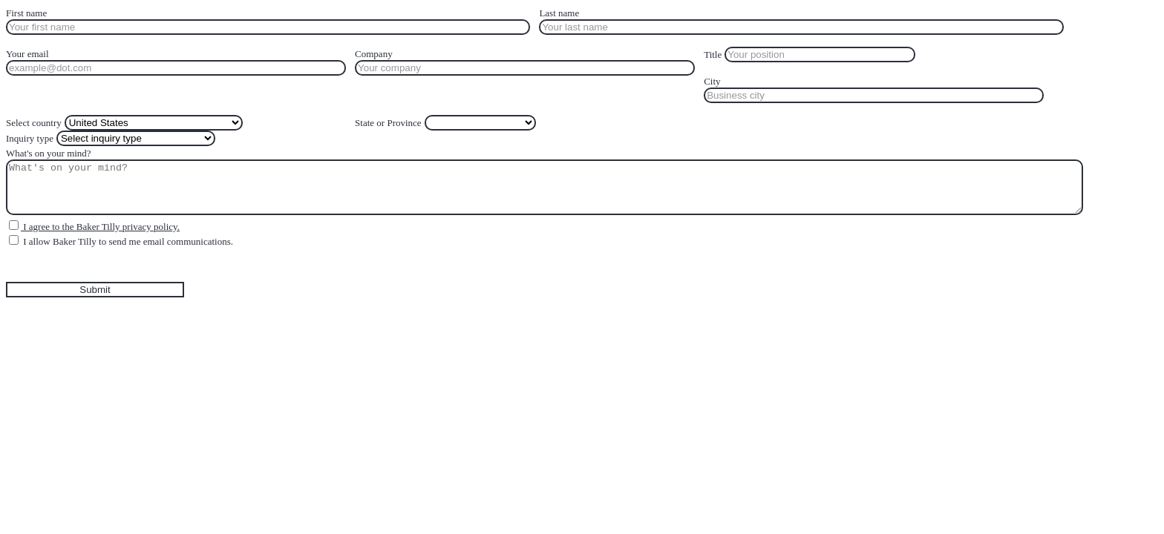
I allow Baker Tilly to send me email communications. (127, 241)
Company (374, 53)
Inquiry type (29, 138)
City (712, 81)
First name (26, 13)
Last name (559, 13)
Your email (27, 53)
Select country (34, 122)
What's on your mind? (48, 153)
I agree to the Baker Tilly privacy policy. (100, 226)
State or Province (388, 122)
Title (713, 54)
